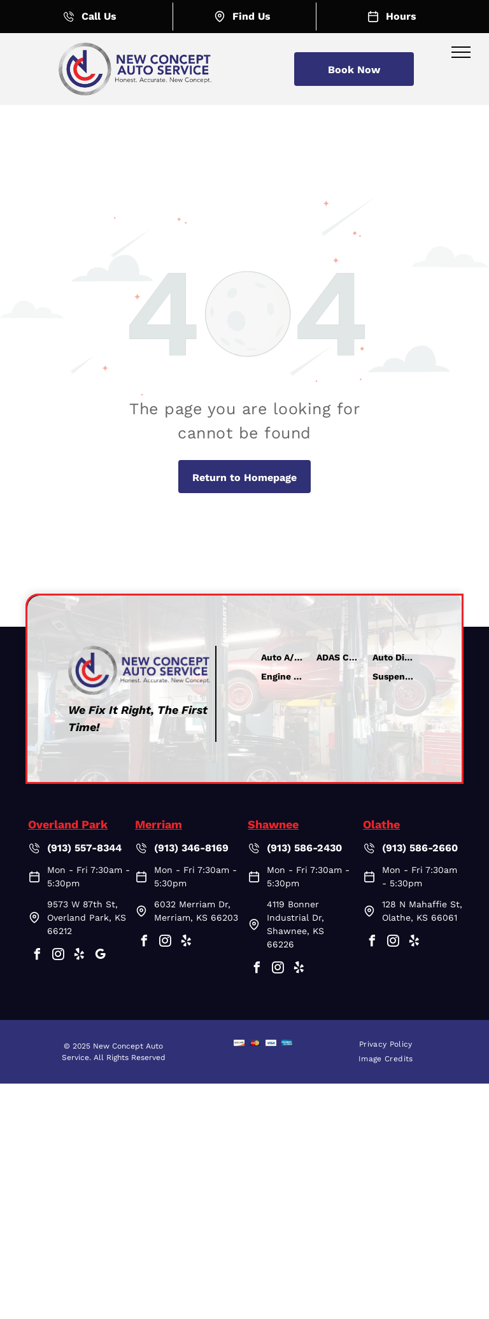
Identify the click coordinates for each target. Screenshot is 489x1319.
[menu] (461, 52)
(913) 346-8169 (191, 848)
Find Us (251, 16)
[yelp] (79, 956)
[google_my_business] (100, 956)
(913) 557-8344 (84, 848)
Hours (401, 16)
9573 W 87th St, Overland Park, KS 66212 (86, 917)
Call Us (99, 16)
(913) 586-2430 (304, 848)
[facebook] (37, 956)
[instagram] (58, 956)
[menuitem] (386, 1044)
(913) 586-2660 (420, 848)
